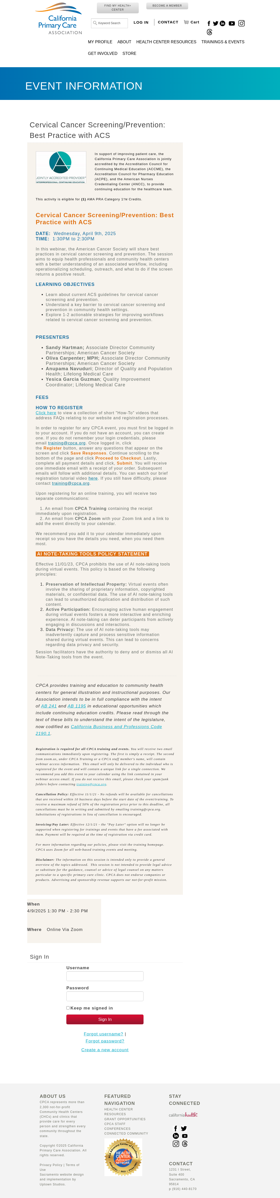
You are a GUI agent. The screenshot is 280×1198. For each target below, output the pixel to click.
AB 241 (49, 706)
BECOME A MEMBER (167, 5)
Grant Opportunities (125, 1119)
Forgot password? (105, 1041)
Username (77, 967)
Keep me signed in (91, 1008)
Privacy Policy (51, 1165)
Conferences (117, 1129)
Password (77, 988)
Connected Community (126, 1133)
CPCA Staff (115, 1124)
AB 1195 (77, 706)
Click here (46, 413)
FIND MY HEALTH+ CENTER (117, 7)
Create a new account (105, 1049)
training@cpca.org (91, 784)
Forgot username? (103, 1034)
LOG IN (141, 22)
